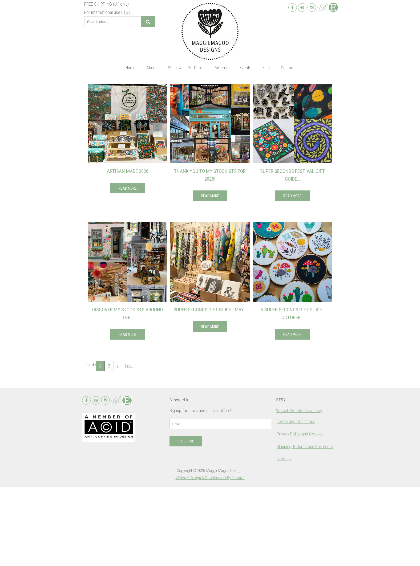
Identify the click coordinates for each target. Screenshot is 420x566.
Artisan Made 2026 (127, 171)
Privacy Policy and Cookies (300, 513)
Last (129, 365)
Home (130, 67)
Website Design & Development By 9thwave (210, 557)
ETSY (126, 12)
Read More (128, 188)
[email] (220, 503)
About (152, 67)
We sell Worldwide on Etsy (299, 489)
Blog (266, 67)
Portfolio (195, 67)
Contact (287, 67)
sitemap (284, 537)
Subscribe (186, 520)
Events (245, 67)
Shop (172, 67)
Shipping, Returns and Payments (305, 525)
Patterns (220, 67)
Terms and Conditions (296, 500)
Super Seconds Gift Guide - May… (209, 310)
